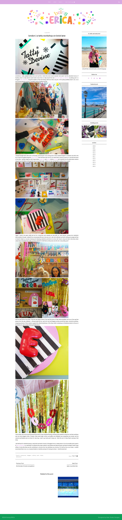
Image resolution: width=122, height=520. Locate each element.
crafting (34, 455)
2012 (94, 166)
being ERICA (11, 517)
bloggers (29, 455)
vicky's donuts (34, 157)
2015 (94, 160)
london (41, 455)
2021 (94, 148)
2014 (94, 162)
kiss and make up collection (62, 77)
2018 (94, 154)
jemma (48, 159)
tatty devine (18, 456)
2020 (94, 150)
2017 (94, 156)
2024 (94, 146)
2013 (94, 164)
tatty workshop (24, 79)
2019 (94, 152)
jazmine (56, 159)
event (38, 455)
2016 (94, 158)
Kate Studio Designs (113, 517)
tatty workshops (20, 445)
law (44, 159)
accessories (23, 455)
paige (40, 159)
